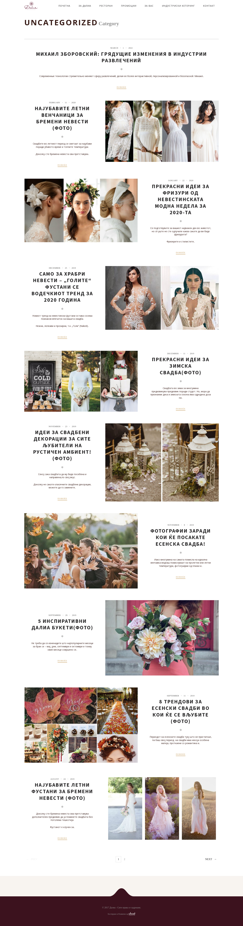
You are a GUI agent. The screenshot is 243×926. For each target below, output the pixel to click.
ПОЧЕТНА (64, 5)
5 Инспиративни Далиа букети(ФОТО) (62, 624)
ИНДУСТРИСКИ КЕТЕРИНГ (178, 5)
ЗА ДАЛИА (85, 5)
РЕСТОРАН (106, 5)
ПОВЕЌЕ (121, 87)
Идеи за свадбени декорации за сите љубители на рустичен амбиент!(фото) (62, 445)
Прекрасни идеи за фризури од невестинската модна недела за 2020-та (180, 199)
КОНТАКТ (209, 5)
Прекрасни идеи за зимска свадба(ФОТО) (180, 366)
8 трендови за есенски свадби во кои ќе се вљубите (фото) (180, 711)
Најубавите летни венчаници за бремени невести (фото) (62, 118)
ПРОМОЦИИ (128, 5)
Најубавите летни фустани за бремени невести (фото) (62, 791)
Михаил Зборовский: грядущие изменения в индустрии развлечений (121, 57)
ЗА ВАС (149, 5)
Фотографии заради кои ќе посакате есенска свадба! (180, 537)
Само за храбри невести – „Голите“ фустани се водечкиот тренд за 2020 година (62, 287)
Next (208, 859)
